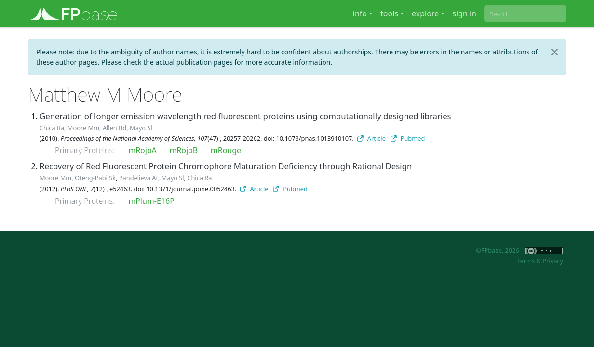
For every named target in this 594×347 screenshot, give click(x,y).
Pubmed (408, 138)
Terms (526, 260)
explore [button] (425, 13)
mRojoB (183, 150)
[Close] (554, 52)
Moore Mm (83, 127)
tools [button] (389, 13)
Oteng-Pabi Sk (95, 178)
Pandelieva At (138, 178)
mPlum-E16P (151, 201)
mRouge (226, 150)
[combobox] (525, 13)
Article (371, 138)
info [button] (360, 13)
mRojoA (142, 150)
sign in (464, 13)
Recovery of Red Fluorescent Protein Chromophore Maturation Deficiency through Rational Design (226, 166)
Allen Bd (114, 127)
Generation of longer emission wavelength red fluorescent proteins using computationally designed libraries (245, 115)
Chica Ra (52, 127)
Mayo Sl (141, 127)
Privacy (552, 260)
